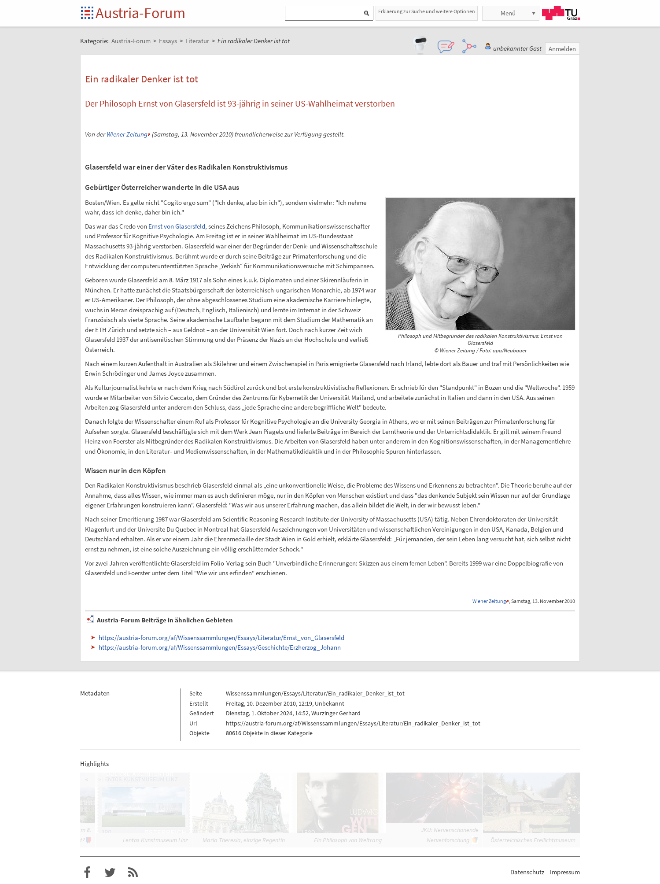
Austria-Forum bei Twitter (110, 873)
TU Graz (561, 13)
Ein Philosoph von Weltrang (348, 840)
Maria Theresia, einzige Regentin (244, 840)
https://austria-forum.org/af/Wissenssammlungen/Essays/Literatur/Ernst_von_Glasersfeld (221, 637)
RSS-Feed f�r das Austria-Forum (133, 873)
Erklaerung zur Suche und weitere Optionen (426, 11)
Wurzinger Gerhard (336, 713)
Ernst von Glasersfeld (176, 226)
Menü (508, 13)
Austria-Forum (140, 13)
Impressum (565, 872)
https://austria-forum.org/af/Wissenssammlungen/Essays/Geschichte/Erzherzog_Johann (220, 647)
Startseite (88, 13)
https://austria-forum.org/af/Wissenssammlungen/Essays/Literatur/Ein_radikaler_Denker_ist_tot (353, 723)
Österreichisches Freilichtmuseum (532, 840)
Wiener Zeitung (127, 134)
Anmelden (562, 48)
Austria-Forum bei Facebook (87, 873)
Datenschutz (527, 872)
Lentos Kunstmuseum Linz (155, 840)
